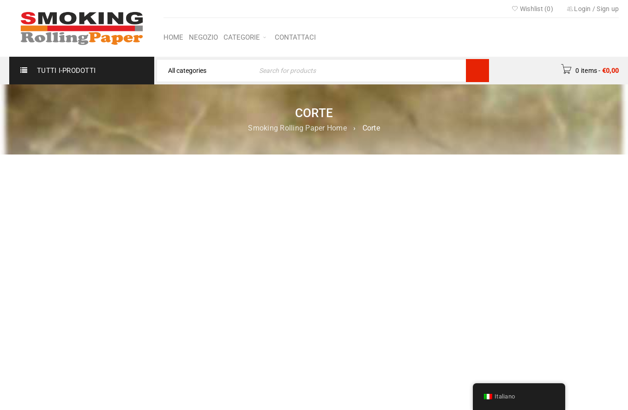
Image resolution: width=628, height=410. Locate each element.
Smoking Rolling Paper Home (297, 128)
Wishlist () (532, 9)
